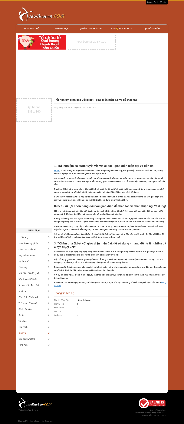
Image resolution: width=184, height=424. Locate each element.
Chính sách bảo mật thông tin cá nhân (150, 413)
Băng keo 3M (22, 421)
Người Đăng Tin (61, 300)
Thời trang (34, 237)
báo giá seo (34, 421)
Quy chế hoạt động (157, 410)
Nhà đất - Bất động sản (34, 273)
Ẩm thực (34, 291)
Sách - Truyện (34, 309)
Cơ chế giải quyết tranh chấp (153, 415)
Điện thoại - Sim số (34, 249)
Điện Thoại (59, 307)
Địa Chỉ (57, 311)
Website (58, 315)
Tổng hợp (34, 345)
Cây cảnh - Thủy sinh (34, 297)
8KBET (57, 170)
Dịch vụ (34, 333)
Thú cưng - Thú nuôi (34, 303)
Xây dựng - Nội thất (34, 279)
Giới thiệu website (34, 339)
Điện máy (34, 267)
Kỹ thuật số (34, 261)
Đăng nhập (151, 2)
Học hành (34, 327)
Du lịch (34, 315)
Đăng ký (163, 2)
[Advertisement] (123, 14)
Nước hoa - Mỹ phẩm (34, 243)
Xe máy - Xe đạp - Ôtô (34, 285)
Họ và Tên (59, 304)
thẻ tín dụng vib (47, 421)
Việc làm (34, 321)
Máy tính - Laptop (34, 255)
